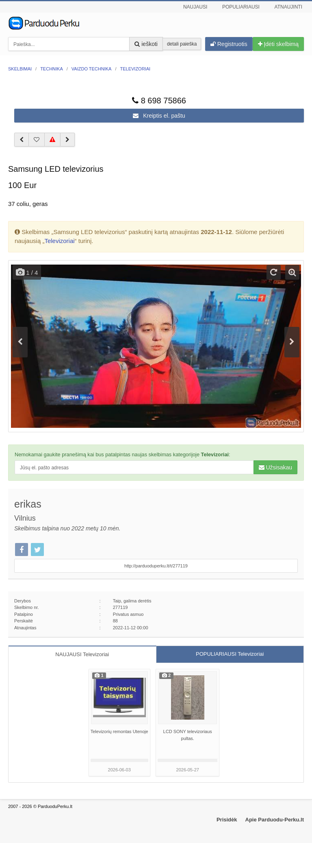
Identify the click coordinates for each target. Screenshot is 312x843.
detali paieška (182, 44)
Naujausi (195, 7)
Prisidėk (227, 820)
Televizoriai (59, 240)
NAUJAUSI (82, 654)
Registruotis (228, 44)
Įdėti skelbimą (278, 44)
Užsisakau (275, 467)
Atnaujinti (288, 7)
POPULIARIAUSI (230, 654)
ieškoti (146, 44)
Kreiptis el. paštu (159, 115)
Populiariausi (241, 7)
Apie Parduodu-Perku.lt (274, 820)
